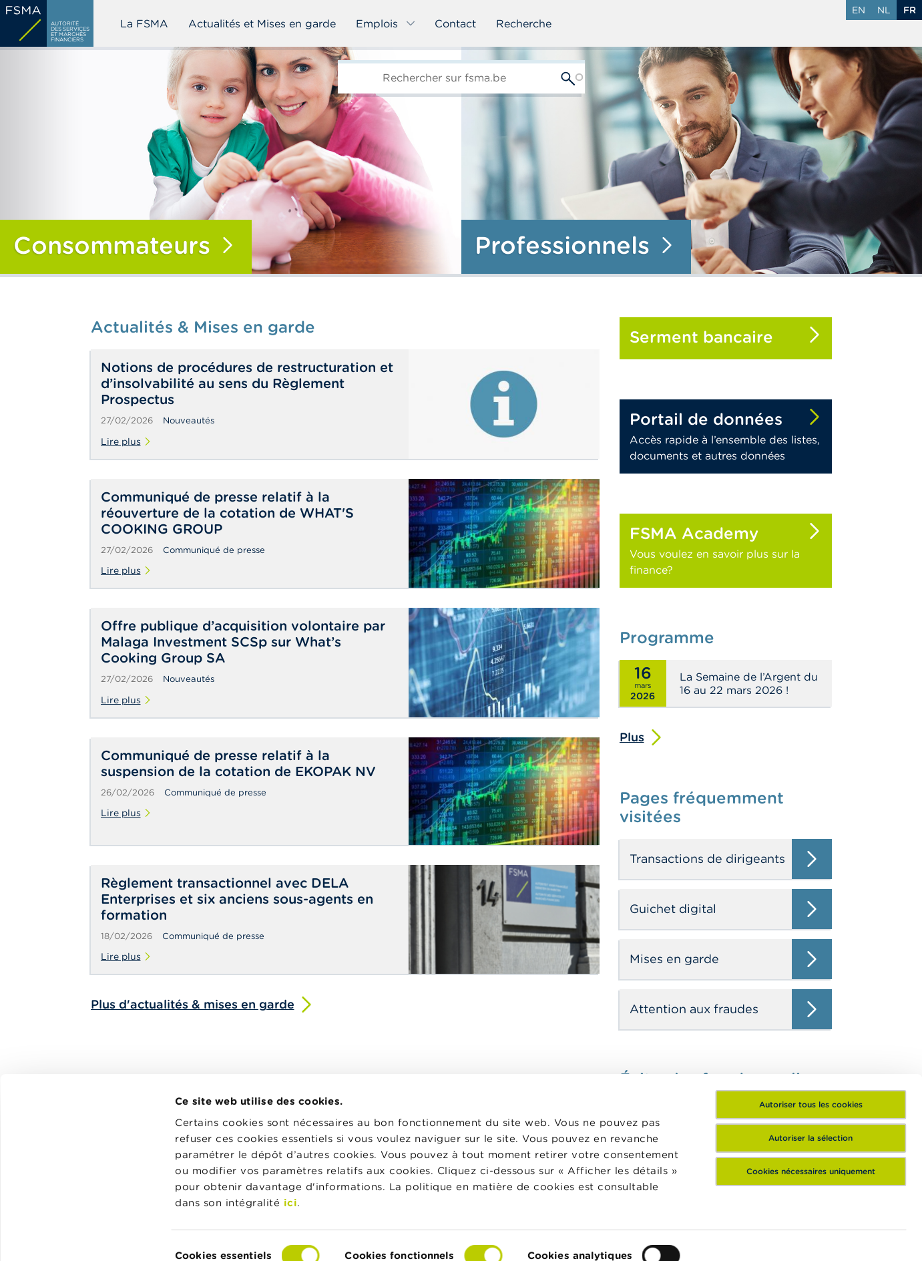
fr (909, 10)
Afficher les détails (224, 1234)
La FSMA (144, 23)
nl (884, 10)
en (858, 10)
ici (291, 1134)
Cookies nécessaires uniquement (810, 1103)
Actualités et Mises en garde (262, 23)
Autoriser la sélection (810, 1070)
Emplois (386, 23)
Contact (455, 23)
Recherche (523, 23)
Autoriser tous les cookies (811, 1036)
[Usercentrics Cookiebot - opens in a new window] (86, 1235)
